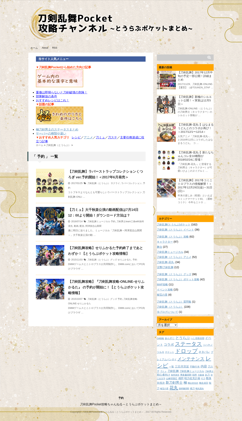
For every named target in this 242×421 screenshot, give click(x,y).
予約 (113, 221)
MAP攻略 (162, 284)
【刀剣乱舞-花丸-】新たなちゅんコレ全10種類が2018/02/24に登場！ (196, 156)
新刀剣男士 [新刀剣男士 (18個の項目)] (174, 382)
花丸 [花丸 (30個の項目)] (173, 387)
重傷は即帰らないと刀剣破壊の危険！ (61, 92)
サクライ (115, 183)
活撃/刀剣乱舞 (165, 267)
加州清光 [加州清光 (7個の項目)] (175, 375)
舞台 (159, 246)
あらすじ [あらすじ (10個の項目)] (170, 338)
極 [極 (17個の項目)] (185, 382)
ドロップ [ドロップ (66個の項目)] (186, 351)
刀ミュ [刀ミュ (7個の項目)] (163, 371)
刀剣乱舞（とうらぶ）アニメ (174, 257)
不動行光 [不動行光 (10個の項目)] (195, 366)
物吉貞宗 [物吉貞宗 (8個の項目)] (203, 383)
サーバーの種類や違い (51, 133)
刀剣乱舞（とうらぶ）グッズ (102, 259)
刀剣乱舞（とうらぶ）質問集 (174, 301)
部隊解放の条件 (46, 96)
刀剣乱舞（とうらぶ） (99, 183)
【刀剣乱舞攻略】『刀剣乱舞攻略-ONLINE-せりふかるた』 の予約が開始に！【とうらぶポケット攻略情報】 (106, 287)
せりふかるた (124, 259)
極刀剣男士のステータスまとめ (57, 129)
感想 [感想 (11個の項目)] (181, 378)
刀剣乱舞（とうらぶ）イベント (175, 229)
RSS (54, 47)
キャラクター (165, 241)
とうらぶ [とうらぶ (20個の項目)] (182, 338)
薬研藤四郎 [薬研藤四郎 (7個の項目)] (184, 388)
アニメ (88, 137)
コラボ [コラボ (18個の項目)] (169, 344)
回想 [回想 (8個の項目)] (194, 375)
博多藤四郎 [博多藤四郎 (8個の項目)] (186, 375)
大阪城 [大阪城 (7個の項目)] (201, 375)
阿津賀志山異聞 (93, 226)
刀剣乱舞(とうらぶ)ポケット (173, 224)
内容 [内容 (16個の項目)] (204, 366)
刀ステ (112, 137)
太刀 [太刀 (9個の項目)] (207, 375)
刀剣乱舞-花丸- (166, 262)
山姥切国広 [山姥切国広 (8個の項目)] (171, 378)
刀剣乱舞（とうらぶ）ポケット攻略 (178, 279)
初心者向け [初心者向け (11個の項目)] (163, 374)
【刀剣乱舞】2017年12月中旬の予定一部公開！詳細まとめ (195, 76)
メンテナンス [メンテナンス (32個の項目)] (191, 358)
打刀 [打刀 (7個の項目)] (203, 378)
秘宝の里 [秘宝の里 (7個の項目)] (164, 388)
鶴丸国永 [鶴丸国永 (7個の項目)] (199, 388)
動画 (76, 226)
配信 (82, 226)
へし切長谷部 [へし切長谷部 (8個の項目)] (197, 338)
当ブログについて (167, 311)
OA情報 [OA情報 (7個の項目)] (160, 338)
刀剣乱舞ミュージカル (99, 221)
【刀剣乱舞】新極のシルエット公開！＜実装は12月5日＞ (195, 100)
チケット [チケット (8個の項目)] (169, 352)
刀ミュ (100, 137)
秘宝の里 (162, 294)
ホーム (34, 48)
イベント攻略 (165, 289)
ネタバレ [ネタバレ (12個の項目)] (204, 351)
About (45, 47)
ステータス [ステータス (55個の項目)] (188, 344)
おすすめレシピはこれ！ (52, 100)
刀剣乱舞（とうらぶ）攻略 (173, 236)
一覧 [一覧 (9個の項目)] (171, 366)
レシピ (76, 137)
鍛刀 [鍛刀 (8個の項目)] (192, 388)
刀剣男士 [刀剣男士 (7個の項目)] (209, 371)
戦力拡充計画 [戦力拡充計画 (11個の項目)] (192, 378)
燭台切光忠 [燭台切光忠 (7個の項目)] (193, 383)
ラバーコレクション (131, 183)
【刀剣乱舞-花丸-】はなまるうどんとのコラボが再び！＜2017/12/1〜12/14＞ (196, 128)
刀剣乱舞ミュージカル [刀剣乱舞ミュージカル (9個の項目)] (192, 371)
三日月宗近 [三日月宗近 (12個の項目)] (182, 366)
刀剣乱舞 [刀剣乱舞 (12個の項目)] (173, 371)
